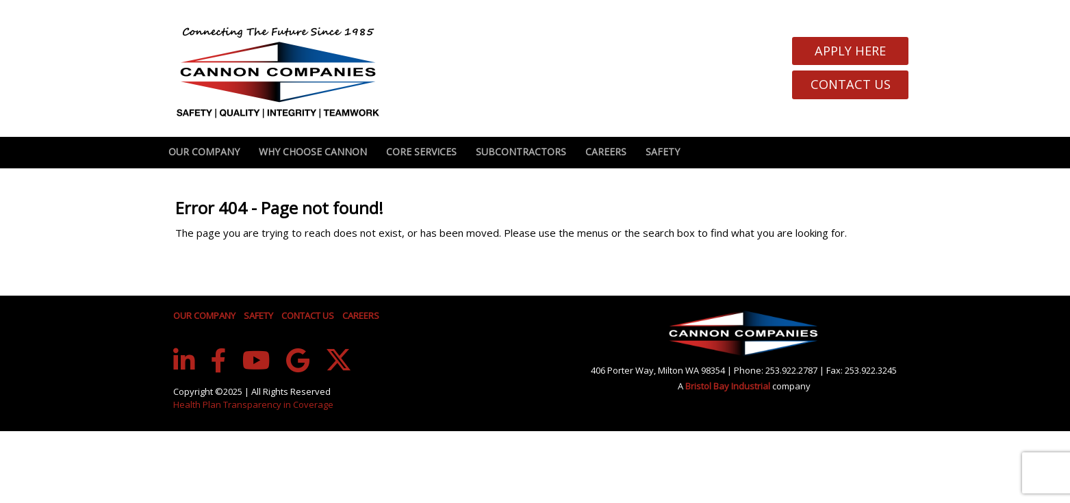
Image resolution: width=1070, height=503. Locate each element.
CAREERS (360, 315)
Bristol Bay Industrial (728, 386)
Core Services (421, 151)
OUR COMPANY (204, 315)
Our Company (204, 151)
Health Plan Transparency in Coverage (253, 404)
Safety (663, 151)
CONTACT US (307, 315)
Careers (605, 151)
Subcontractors (521, 151)
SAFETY (258, 315)
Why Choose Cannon (313, 151)
